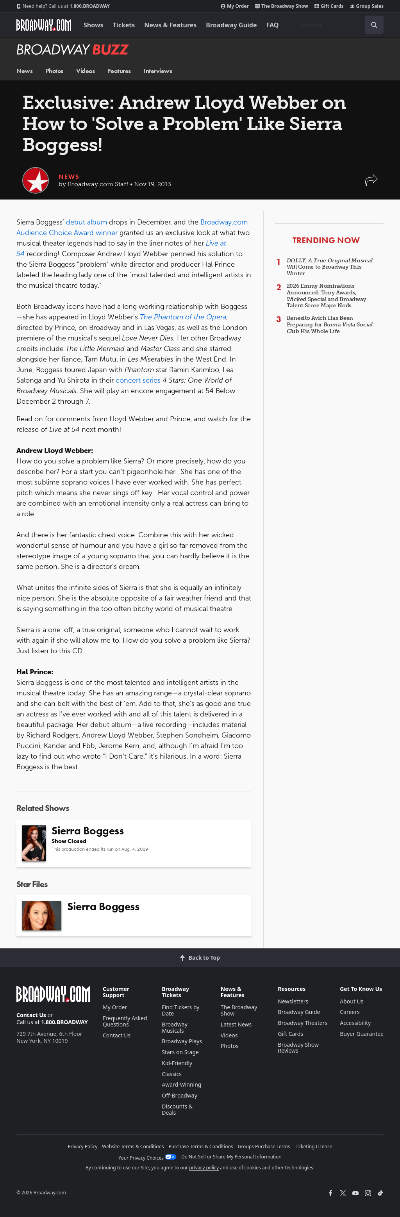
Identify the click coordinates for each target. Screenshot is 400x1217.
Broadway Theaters (302, 1022)
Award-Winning (181, 1084)
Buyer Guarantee (362, 1033)
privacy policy (204, 1167)
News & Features (170, 25)
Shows (94, 25)
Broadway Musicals (175, 1027)
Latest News (236, 1024)
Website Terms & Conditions (133, 1146)
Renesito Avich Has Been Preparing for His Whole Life (330, 325)
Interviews (158, 71)
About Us (351, 1001)
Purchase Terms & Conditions (201, 1146)
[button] (371, 184)
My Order (235, 6)
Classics (172, 1074)
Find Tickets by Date (180, 1010)
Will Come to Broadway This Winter (330, 267)
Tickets (124, 25)
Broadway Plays (182, 1041)
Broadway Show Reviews (298, 1048)
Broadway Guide (231, 25)
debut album (86, 222)
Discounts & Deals (177, 1109)
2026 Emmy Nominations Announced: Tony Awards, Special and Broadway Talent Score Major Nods (326, 296)
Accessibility (355, 1022)
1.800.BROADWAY (63, 6)
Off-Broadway (179, 1095)
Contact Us (31, 1015)
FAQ (272, 25)
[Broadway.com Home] (43, 25)
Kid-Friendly (177, 1063)
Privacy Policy (83, 1146)
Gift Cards (329, 6)
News (24, 71)
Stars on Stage (180, 1052)
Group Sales (367, 6)
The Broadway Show (281, 6)
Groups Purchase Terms (264, 1146)
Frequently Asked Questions (125, 1021)
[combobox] (339, 25)
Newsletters (293, 1001)
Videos (85, 71)
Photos (54, 71)
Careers (349, 1012)
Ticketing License (313, 1146)
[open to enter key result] (374, 25)
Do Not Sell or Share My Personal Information (231, 1156)
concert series (138, 380)
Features (119, 71)
